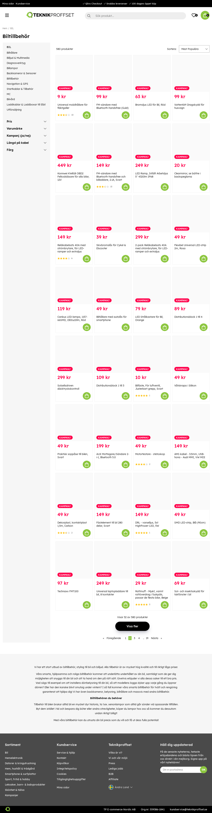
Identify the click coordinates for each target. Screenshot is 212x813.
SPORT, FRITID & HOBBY (17, 779)
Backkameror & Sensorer (21, 73)
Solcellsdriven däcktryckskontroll (68, 387)
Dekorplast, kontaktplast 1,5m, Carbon (72, 524)
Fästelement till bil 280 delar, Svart (109, 524)
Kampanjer (11, 795)
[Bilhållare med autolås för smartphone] (113, 285)
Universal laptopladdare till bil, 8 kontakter (112, 593)
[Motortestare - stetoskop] (152, 423)
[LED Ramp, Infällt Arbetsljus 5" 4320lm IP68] (152, 142)
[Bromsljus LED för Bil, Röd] (152, 73)
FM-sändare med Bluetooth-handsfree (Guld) (112, 106)
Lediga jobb (116, 768)
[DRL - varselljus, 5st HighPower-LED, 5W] (152, 491)
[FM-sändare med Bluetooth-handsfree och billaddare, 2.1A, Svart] (113, 142)
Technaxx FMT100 (68, 591)
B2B (111, 774)
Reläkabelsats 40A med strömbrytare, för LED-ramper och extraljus (71, 248)
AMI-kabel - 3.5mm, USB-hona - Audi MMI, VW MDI (189, 455)
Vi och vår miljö (118, 758)
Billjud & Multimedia (18, 57)
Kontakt (61, 758)
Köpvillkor (63, 763)
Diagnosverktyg (16, 63)
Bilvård (11, 99)
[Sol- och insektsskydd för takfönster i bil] (191, 560)
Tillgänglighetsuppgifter (71, 779)
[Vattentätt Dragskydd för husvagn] (191, 73)
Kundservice (23, 3)
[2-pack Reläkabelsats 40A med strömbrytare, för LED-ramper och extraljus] (152, 214)
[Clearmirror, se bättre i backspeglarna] (191, 142)
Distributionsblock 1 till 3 (110, 385)
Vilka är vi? (115, 752)
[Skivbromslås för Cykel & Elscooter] (113, 214)
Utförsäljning (14, 109)
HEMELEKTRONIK (14, 758)
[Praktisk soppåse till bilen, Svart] (74, 423)
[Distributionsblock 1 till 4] (191, 285)
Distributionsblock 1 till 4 (188, 316)
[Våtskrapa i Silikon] (191, 354)
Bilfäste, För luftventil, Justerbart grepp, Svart (149, 387)
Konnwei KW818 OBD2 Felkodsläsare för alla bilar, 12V (73, 176)
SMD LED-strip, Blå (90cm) (189, 522)
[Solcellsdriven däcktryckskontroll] (74, 354)
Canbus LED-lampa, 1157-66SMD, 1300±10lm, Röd (72, 318)
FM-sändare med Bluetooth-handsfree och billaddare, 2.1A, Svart (111, 176)
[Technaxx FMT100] (74, 560)
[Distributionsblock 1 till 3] (113, 354)
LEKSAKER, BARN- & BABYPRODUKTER (25, 784)
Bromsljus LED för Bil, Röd (150, 104)
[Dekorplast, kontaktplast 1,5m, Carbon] (74, 491)
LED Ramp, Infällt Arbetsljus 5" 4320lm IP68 (151, 175)
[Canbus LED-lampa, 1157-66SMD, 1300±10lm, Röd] (74, 285)
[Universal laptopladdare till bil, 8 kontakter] (113, 560)
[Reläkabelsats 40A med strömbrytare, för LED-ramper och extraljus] (74, 214)
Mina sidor (8, 3)
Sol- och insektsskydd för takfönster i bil (189, 593)
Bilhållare (12, 52)
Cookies (61, 774)
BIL (12, 28)
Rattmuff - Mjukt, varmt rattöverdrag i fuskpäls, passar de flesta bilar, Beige (151, 594)
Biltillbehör (13, 78)
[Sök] (135, 15)
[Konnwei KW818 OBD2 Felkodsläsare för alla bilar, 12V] (74, 142)
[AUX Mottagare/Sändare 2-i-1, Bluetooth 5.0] (113, 423)
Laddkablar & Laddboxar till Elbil (26, 104)
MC (8, 94)
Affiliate (113, 779)
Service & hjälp (66, 752)
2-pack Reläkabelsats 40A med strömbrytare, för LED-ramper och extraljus (151, 248)
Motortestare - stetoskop (150, 454)
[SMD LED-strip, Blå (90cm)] (191, 491)
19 (147, 638)
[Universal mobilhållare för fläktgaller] (74, 73)
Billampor (12, 68)
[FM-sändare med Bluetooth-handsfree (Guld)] (113, 73)
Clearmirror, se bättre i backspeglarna (187, 175)
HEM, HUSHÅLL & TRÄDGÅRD (20, 768)
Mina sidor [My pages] (63, 787)
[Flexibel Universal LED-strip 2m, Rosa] (191, 214)
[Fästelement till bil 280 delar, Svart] (113, 491)
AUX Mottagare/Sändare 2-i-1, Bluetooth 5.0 (112, 455)
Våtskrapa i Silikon (185, 385)
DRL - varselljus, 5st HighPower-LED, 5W (147, 524)
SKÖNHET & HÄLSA (14, 790)
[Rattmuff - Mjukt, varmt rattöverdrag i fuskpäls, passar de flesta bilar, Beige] (152, 560)
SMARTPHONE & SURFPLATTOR (20, 774)
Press (112, 763)
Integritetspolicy (67, 768)
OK (203, 769)
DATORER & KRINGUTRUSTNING (20, 763)
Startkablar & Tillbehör (20, 89)
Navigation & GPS (17, 83)
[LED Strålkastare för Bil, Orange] (152, 285)
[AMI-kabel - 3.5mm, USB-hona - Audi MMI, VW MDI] (191, 423)
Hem (4, 28)
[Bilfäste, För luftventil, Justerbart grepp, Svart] (152, 354)
